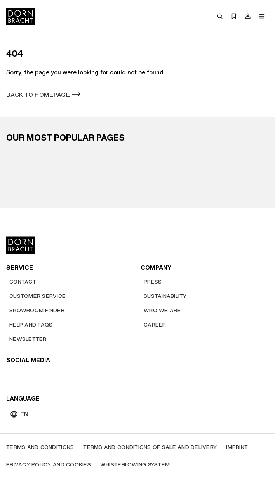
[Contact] (22, 282)
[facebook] (55, 376)
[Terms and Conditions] (40, 447)
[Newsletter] (28, 339)
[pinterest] (41, 376)
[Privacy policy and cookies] (48, 464)
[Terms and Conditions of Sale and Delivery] (150, 447)
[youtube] (13, 376)
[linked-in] (69, 376)
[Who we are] (162, 310)
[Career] (155, 325)
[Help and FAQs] (30, 325)
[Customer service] (37, 296)
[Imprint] (237, 447)
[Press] (153, 282)
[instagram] (27, 376)
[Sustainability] (165, 296)
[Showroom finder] (36, 310)
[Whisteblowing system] (135, 464)
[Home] (20, 16)
